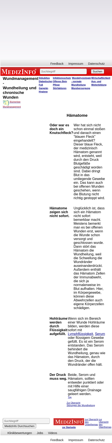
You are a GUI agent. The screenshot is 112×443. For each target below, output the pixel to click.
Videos (52, 433)
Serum (100, 334)
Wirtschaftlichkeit (100, 78)
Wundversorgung (80, 88)
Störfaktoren (59, 88)
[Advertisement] (56, 30)
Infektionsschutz (62, 78)
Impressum (75, 63)
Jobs (40, 433)
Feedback (56, 63)
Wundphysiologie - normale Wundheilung (81, 81)
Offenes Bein (60, 81)
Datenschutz (96, 63)
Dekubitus (44, 78)
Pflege (56, 84)
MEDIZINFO (19, 71)
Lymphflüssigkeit (80, 334)
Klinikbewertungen (19, 433)
